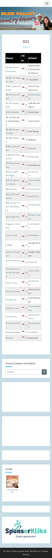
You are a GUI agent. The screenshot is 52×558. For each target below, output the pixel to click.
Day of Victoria (12, 291)
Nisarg (26, 554)
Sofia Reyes (33, 235)
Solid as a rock (12, 308)
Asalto (14, 189)
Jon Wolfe (33, 332)
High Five (15, 216)
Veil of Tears (11, 282)
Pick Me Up (11, 299)
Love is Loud (11, 235)
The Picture (11, 316)
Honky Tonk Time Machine (12, 206)
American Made (13, 332)
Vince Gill (32, 262)
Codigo (9, 244)
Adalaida (15, 112)
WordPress (35, 551)
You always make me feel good (13, 272)
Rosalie (9, 338)
